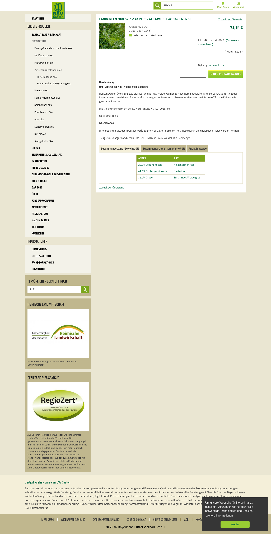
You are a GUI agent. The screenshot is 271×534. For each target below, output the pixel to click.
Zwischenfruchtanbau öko (48, 70)
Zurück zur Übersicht (230, 19)
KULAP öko (40, 134)
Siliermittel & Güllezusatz (47, 155)
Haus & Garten (40, 220)
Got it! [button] (235, 524)
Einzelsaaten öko (43, 112)
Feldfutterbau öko (43, 55)
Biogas (36, 148)
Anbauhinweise (198, 148)
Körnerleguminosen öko (47, 97)
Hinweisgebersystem (165, 519)
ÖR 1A (35, 194)
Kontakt (200, 519)
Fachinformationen (43, 262)
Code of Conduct (136, 519)
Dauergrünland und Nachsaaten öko (53, 48)
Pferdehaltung (40, 168)
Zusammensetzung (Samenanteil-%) (164, 148)
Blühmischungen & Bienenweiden (51, 174)
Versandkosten (217, 65)
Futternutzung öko (47, 77)
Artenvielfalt (40, 207)
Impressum (47, 519)
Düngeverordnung (44, 126)
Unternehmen (39, 249)
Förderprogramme (43, 201)
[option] (112, 36)
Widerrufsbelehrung (73, 519)
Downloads (38, 269)
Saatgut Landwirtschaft (46, 35)
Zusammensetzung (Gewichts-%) (120, 148)
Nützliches (38, 233)
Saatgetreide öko (43, 141)
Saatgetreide (39, 161)
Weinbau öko (41, 90)
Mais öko (39, 119)
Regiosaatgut (40, 214)
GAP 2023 (37, 187)
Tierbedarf (38, 227)
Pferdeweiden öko (44, 63)
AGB (186, 519)
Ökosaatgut (39, 41)
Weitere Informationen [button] (219, 515)
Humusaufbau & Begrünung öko (54, 83)
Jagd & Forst (39, 181)
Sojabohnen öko (43, 105)
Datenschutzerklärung (106, 519)
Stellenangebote (41, 256)
